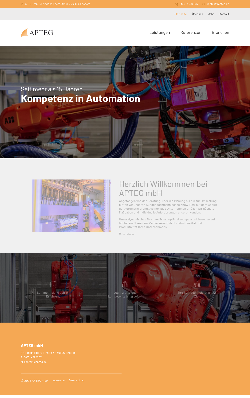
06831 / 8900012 (189, 3)
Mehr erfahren (125, 237)
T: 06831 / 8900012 (32, 359)
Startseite (180, 13)
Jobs (211, 13)
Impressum (58, 383)
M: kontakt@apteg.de (34, 364)
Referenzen (190, 32)
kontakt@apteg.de (218, 3)
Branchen (220, 32)
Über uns (197, 13)
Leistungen (159, 32)
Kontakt (224, 13)
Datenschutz (76, 383)
